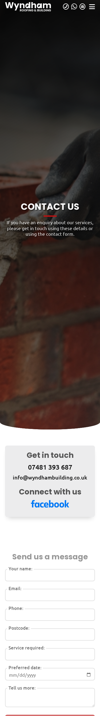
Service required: (27, 648)
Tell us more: (22, 688)
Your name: (21, 569)
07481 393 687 (50, 467)
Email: (15, 588)
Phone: (16, 608)
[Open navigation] (92, 6)
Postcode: (19, 628)
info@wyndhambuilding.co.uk (50, 477)
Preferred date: (25, 667)
